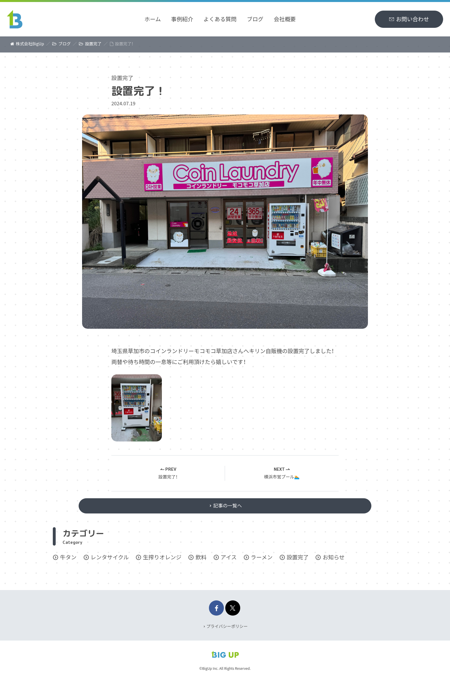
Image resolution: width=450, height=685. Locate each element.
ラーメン (262, 561)
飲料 (200, 561)
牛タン (68, 561)
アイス (229, 561)
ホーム (152, 19)
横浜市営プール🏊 (281, 478)
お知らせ (333, 561)
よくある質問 (219, 19)
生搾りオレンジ (162, 561)
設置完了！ (168, 478)
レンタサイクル (110, 561)
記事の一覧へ (228, 509)
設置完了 (122, 78)
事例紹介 (182, 19)
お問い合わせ (412, 19)
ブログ (255, 19)
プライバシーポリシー (227, 626)
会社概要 (285, 19)
